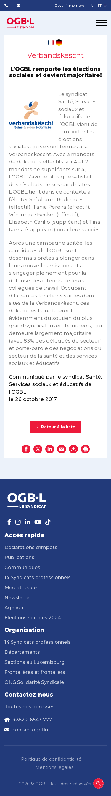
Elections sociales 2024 (32, 617)
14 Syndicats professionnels (37, 577)
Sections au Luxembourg (34, 662)
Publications (19, 557)
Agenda (13, 607)
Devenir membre (70, 5)
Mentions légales (54, 767)
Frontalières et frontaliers (34, 672)
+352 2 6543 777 (32, 720)
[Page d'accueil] (26, 23)
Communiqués (22, 567)
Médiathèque (20, 587)
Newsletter (17, 597)
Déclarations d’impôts (30, 547)
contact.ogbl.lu (30, 730)
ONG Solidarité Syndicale (34, 682)
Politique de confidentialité (51, 759)
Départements (22, 652)
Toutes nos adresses (29, 707)
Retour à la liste (55, 427)
